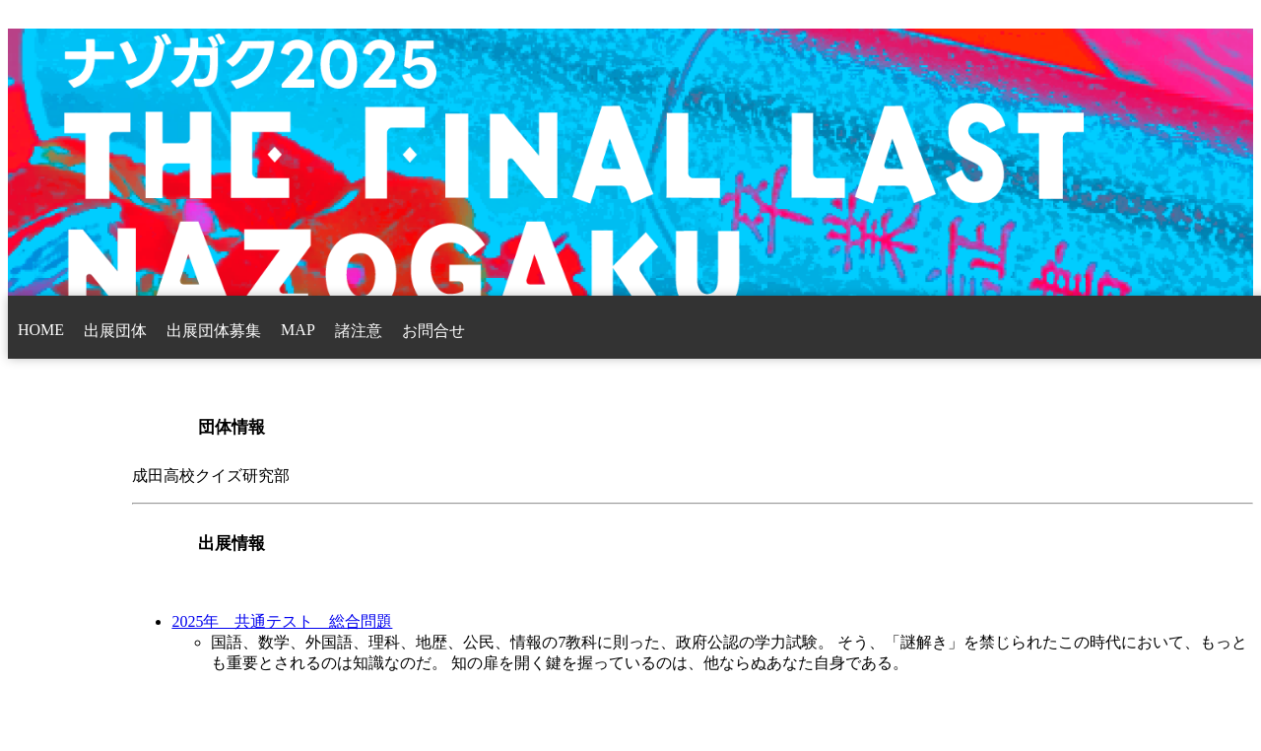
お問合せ (433, 330)
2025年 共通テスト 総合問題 (281, 621)
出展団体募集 (213, 330)
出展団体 (115, 330)
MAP (298, 329)
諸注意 (358, 330)
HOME (41, 329)
